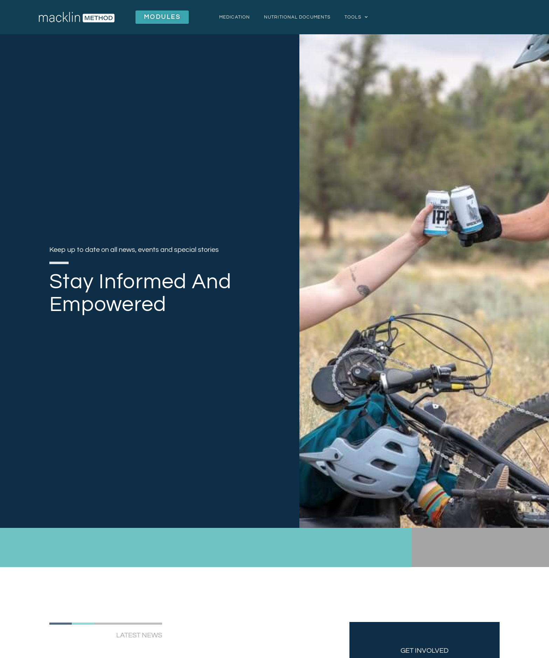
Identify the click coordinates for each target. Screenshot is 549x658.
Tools (356, 17)
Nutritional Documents (297, 17)
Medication (234, 17)
